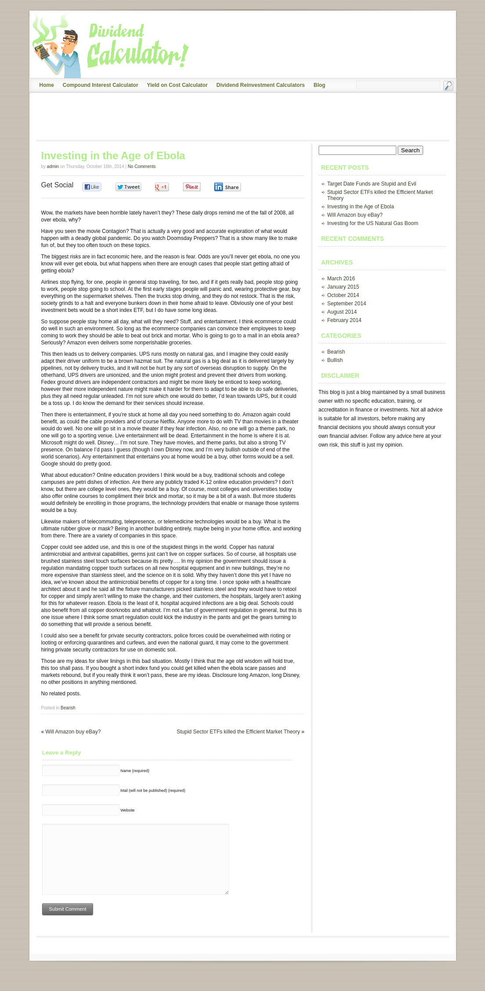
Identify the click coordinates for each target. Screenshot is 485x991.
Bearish (68, 707)
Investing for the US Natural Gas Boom (372, 223)
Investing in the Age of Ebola (360, 207)
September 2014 (346, 304)
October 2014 (343, 295)
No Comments (142, 166)
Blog (320, 85)
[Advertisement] (193, 116)
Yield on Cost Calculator (177, 85)
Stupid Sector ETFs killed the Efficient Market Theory (238, 732)
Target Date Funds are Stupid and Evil (372, 184)
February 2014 (344, 320)
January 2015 (343, 287)
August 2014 (342, 312)
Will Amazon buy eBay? (73, 732)
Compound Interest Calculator (100, 85)
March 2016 (341, 278)
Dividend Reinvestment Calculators (260, 85)
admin (53, 166)
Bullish (335, 360)
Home (47, 85)
